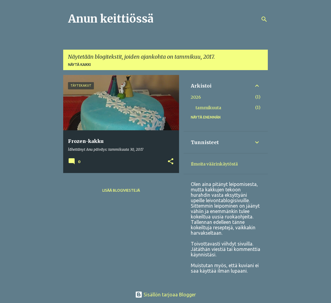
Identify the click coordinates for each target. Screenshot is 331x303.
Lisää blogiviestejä (121, 190)
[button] (170, 162)
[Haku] (264, 19)
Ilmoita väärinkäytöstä (214, 164)
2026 (196, 97)
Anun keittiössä (110, 19)
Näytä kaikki (79, 64)
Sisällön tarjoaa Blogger (165, 294)
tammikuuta (208, 107)
